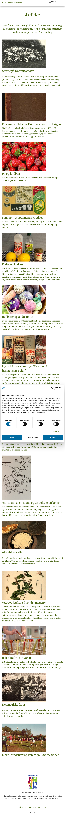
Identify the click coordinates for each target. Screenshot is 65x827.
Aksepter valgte (32, 437)
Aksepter (53, 437)
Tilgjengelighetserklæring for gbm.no (32, 807)
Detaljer (56, 431)
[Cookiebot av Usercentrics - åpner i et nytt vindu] (54, 388)
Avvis (12, 437)
